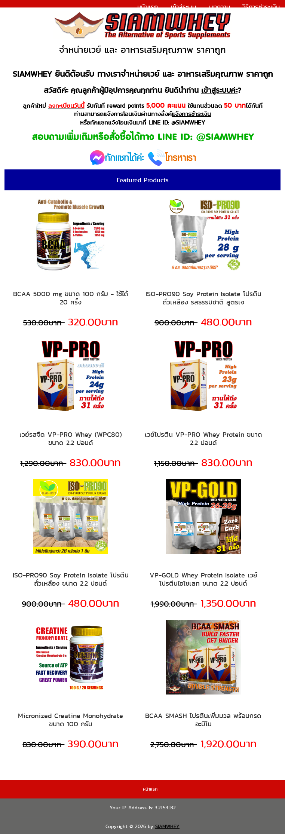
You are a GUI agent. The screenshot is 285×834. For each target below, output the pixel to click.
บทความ (219, 6)
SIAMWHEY (167, 826)
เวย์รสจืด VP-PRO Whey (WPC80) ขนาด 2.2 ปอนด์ (70, 438)
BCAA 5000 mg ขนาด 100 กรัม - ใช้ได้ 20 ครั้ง (70, 298)
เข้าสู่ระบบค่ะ (219, 90)
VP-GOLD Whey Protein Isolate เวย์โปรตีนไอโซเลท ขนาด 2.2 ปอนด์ (203, 579)
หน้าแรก (147, 6)
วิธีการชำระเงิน (261, 6)
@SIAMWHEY (188, 122)
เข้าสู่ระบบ (183, 6)
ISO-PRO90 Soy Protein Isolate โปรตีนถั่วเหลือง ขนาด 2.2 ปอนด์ (71, 579)
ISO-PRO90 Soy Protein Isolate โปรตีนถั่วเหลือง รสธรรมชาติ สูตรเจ (203, 298)
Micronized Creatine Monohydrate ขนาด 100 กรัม (70, 720)
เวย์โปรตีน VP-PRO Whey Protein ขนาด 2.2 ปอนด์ (203, 438)
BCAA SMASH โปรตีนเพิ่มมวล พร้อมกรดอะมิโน (203, 720)
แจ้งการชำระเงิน (259, 16)
